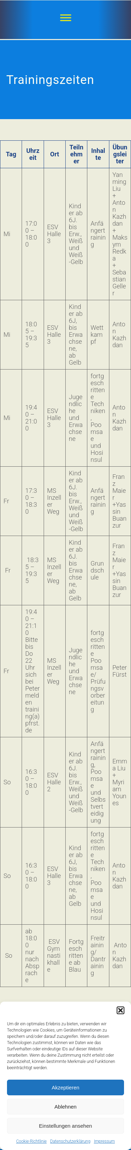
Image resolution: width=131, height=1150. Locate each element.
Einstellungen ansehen (65, 1126)
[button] (120, 1010)
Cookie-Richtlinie (31, 1141)
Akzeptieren (65, 1087)
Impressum (104, 1141)
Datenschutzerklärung (70, 1141)
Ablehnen (65, 1107)
